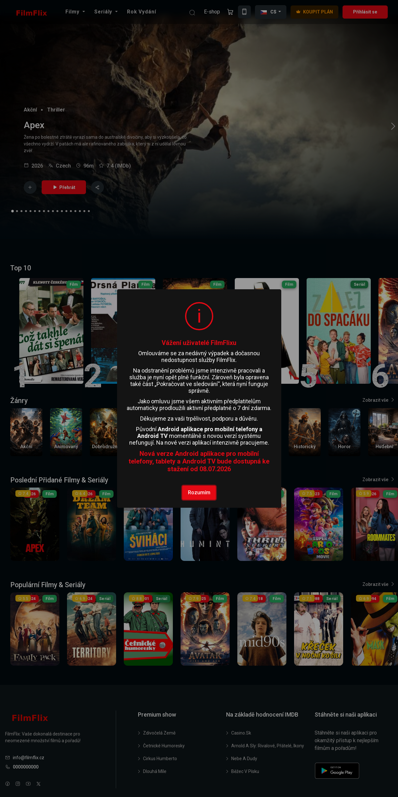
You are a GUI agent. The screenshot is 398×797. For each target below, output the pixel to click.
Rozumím (199, 492)
